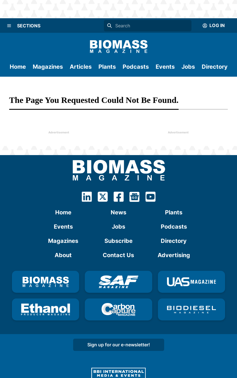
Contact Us (118, 255)
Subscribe (118, 240)
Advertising (174, 255)
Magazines (48, 66)
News (118, 212)
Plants (107, 66)
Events (165, 66)
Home (18, 66)
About (63, 255)
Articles (81, 66)
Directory (215, 66)
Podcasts (136, 66)
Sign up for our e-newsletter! (118, 344)
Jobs (188, 66)
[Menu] (9, 25)
